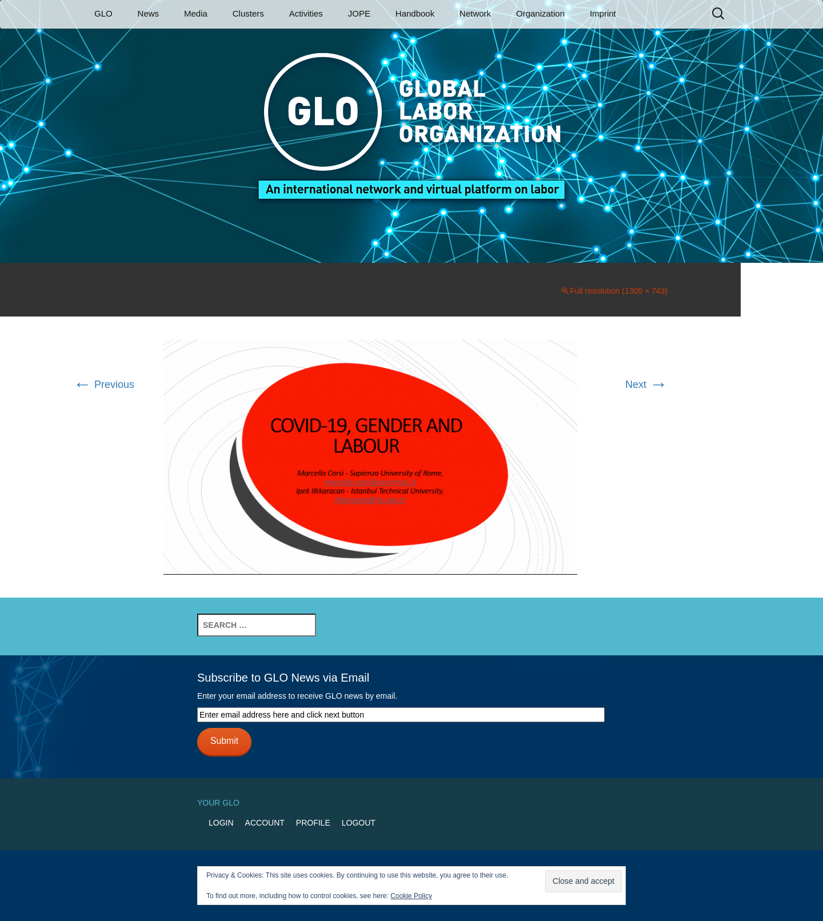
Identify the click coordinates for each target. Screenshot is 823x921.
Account (265, 822)
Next (646, 384)
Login (221, 822)
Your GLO (218, 802)
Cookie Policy (411, 896)
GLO (103, 13)
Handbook (414, 13)
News (148, 13)
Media (195, 13)
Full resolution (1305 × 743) (619, 290)
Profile (313, 822)
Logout (358, 822)
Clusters (248, 13)
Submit (224, 741)
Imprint (603, 13)
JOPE (359, 13)
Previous (103, 384)
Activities (306, 13)
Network (475, 13)
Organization (540, 13)
